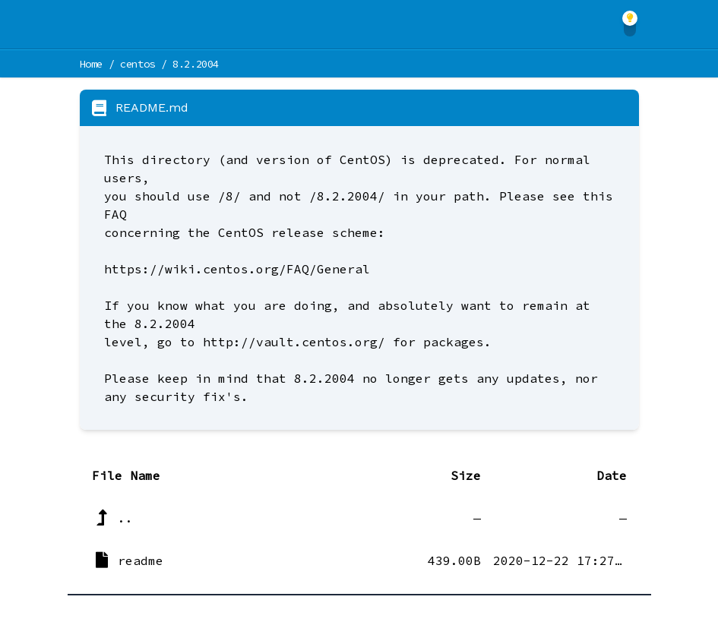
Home (91, 64)
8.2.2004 (195, 64)
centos (137, 64)
